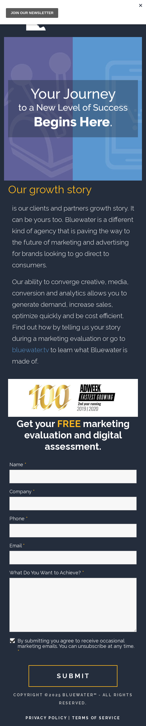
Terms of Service (96, 718)
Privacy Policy (46, 718)
